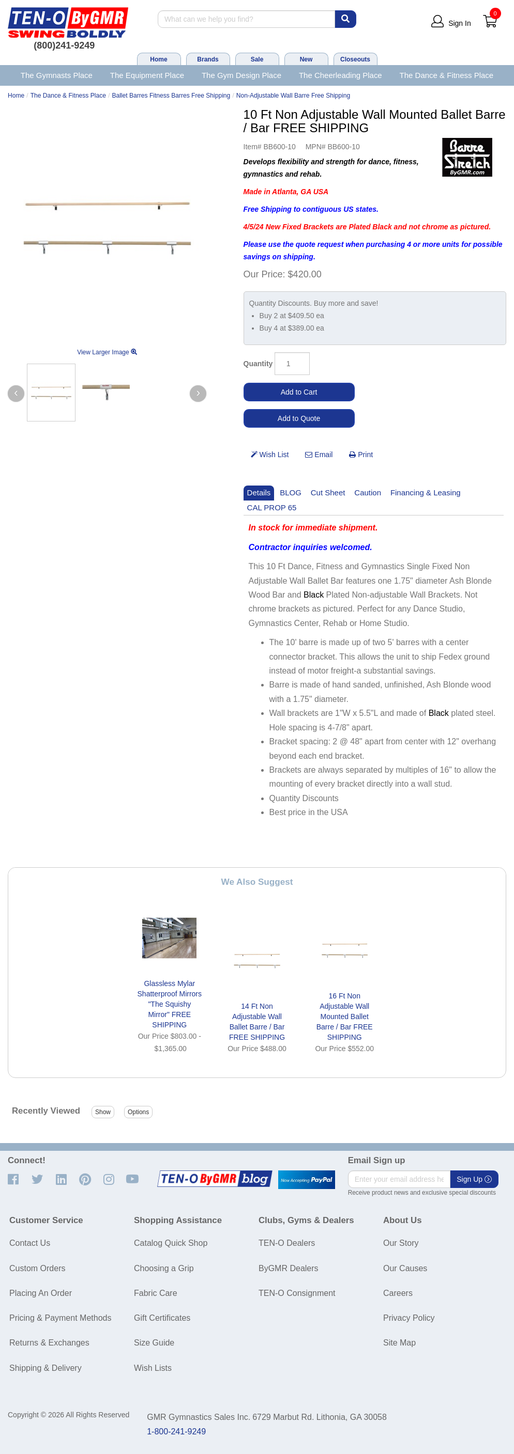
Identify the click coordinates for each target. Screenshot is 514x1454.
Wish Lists (153, 1368)
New (306, 59)
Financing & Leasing (425, 492)
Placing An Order (40, 1293)
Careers (398, 1293)
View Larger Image (107, 352)
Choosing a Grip (164, 1268)
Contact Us (29, 1243)
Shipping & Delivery (45, 1368)
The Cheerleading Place (340, 75)
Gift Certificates (162, 1318)
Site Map (399, 1342)
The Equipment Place (147, 75)
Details (259, 492)
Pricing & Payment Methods (60, 1318)
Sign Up (474, 1179)
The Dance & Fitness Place (447, 75)
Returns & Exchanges (49, 1342)
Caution (367, 492)
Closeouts (355, 59)
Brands (207, 59)
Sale (257, 59)
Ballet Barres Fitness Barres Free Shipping (171, 95)
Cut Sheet (328, 492)
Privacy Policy (409, 1318)
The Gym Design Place (241, 75)
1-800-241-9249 (176, 1431)
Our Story (400, 1243)
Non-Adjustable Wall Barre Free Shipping (293, 95)
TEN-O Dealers (287, 1243)
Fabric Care (155, 1293)
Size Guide (154, 1342)
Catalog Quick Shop (170, 1243)
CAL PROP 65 (272, 507)
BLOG (290, 492)
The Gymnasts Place (57, 75)
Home (158, 59)
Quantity (258, 363)
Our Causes (405, 1268)
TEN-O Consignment (297, 1293)
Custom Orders (37, 1268)
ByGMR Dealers (289, 1268)
